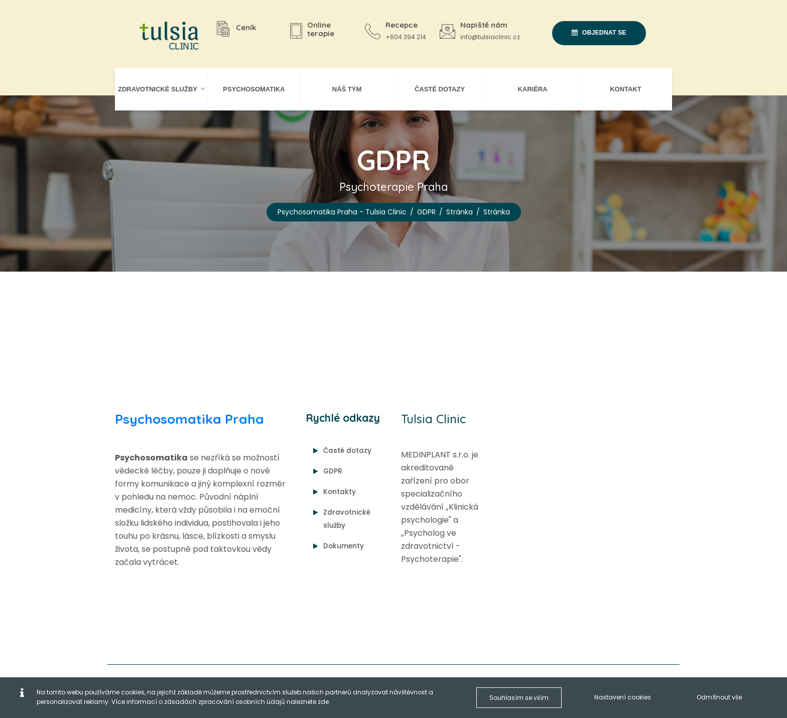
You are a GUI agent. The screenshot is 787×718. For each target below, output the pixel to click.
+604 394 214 (405, 37)
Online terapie (320, 29)
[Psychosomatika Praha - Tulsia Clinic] (165, 36)
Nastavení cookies (622, 697)
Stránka (459, 212)
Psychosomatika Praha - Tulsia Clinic (342, 212)
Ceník (246, 27)
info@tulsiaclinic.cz (490, 37)
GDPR (426, 212)
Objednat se (599, 32)
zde (323, 701)
